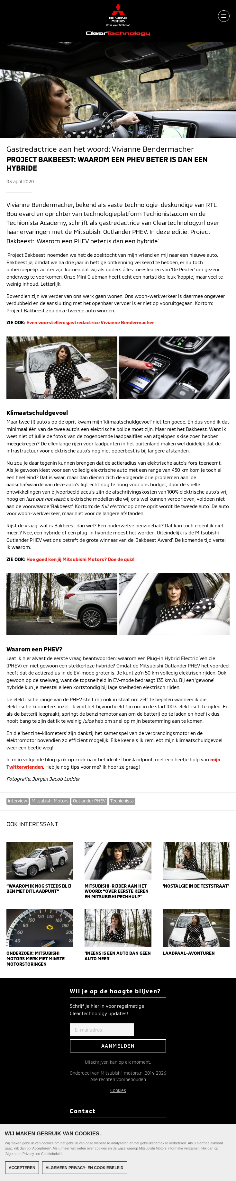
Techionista (122, 800)
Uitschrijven (97, 1062)
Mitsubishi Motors (50, 800)
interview (17, 800)
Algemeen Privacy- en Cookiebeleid (84, 1168)
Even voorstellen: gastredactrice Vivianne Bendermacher (90, 322)
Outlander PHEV (89, 800)
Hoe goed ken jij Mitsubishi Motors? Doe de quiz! (80, 559)
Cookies (118, 1090)
